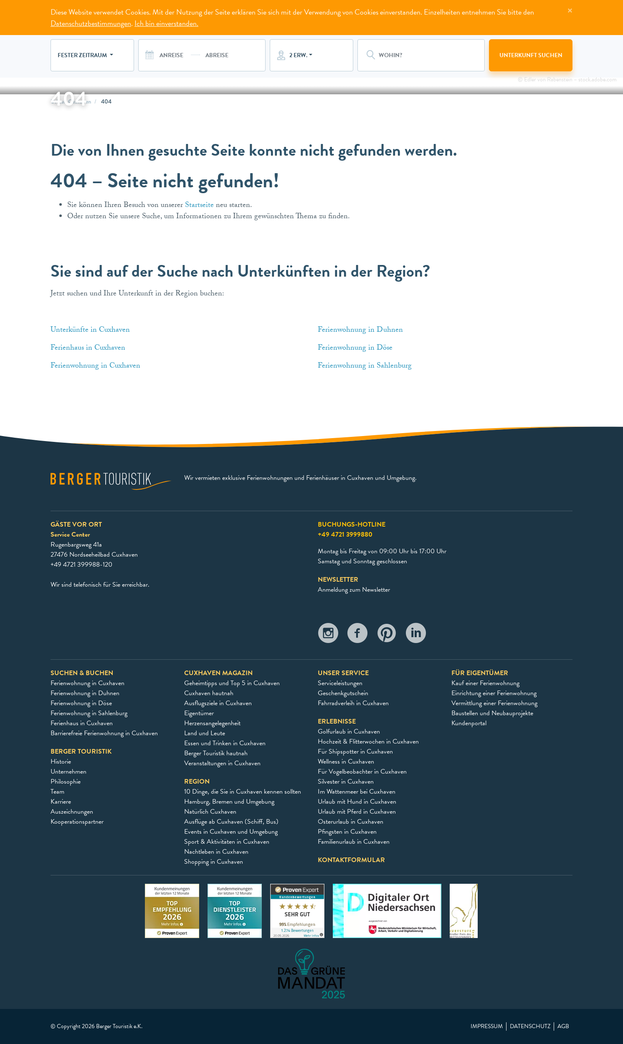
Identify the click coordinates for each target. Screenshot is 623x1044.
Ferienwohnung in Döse (355, 348)
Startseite (199, 205)
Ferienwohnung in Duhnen (361, 330)
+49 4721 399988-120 (81, 565)
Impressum (487, 1026)
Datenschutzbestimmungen (91, 23)
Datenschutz (530, 1026)
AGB (563, 1026)
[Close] (563, 11)
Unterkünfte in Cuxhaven (91, 330)
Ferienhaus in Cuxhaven (88, 348)
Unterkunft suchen (530, 55)
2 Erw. (298, 55)
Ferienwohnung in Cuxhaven (96, 366)
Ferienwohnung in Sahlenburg (366, 366)
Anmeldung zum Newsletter (354, 590)
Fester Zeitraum (83, 55)
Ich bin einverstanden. (166, 23)
